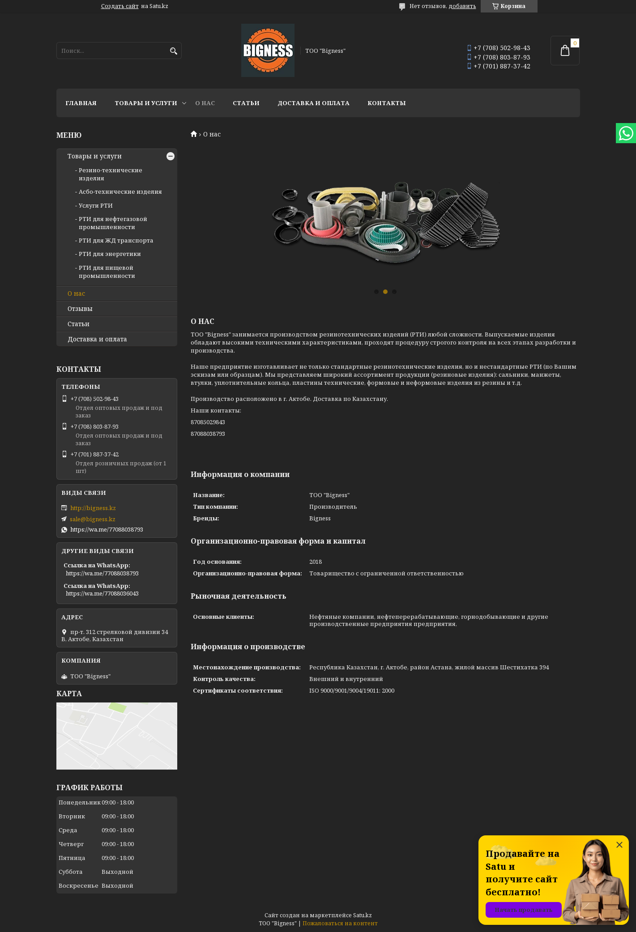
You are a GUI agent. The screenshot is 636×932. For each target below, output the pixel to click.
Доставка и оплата (313, 103)
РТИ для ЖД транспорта (116, 240)
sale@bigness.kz (92, 519)
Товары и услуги (146, 103)
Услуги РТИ (96, 205)
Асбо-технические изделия (120, 191)
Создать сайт (120, 6)
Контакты (386, 103)
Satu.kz (362, 915)
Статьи (246, 103)
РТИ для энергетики (110, 254)
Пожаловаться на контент (340, 923)
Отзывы (80, 309)
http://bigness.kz (93, 507)
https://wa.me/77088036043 (102, 593)
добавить (462, 6)
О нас (205, 103)
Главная (81, 103)
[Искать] (174, 51)
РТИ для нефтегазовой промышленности (113, 223)
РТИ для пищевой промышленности (107, 272)
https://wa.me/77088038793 (106, 529)
